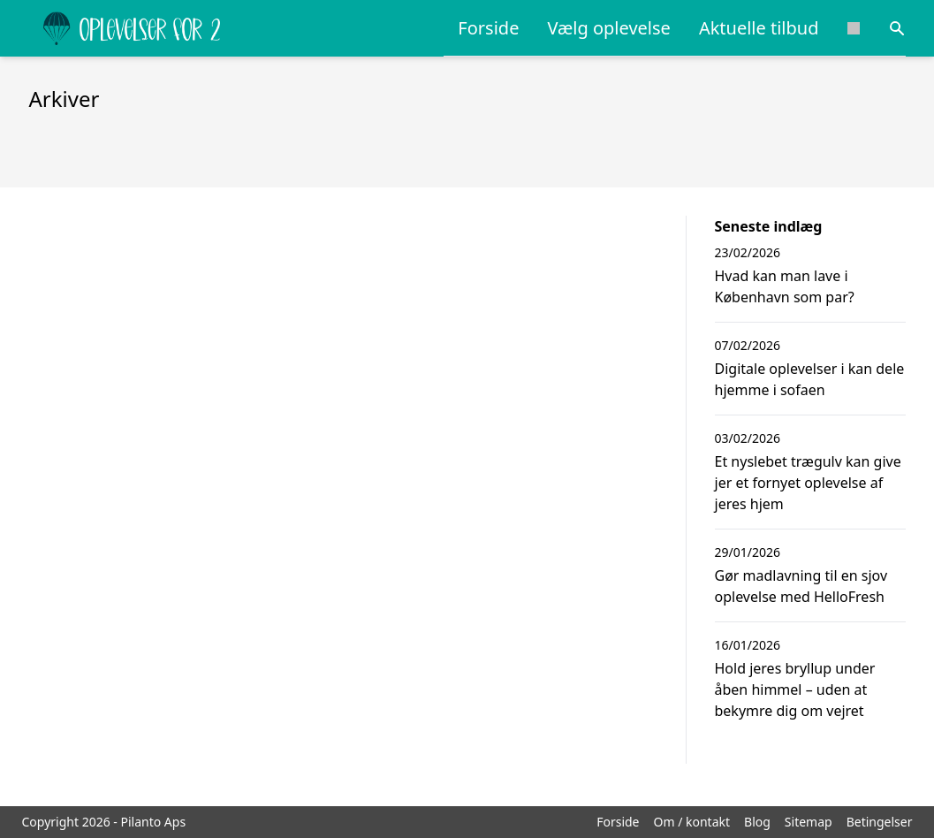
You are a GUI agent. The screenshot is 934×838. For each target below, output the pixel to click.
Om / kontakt (692, 821)
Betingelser (880, 821)
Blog (757, 821)
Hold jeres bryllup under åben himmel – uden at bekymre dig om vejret (795, 689)
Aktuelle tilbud (759, 28)
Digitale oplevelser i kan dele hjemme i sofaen (810, 379)
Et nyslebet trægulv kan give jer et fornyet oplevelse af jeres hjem (808, 483)
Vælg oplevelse (608, 28)
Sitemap (808, 821)
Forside (488, 28)
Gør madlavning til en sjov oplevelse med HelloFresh (801, 586)
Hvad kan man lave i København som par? (784, 286)
